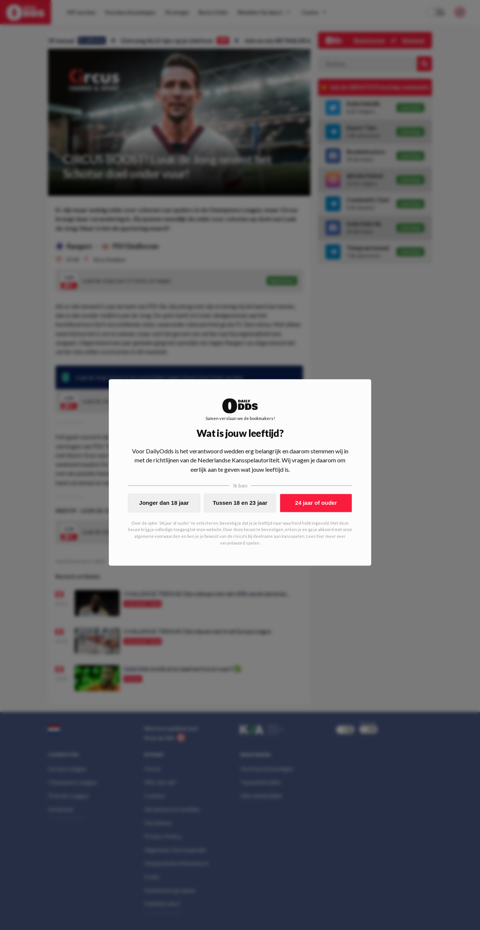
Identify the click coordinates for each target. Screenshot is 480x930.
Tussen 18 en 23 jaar (240, 503)
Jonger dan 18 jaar (164, 503)
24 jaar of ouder (316, 503)
